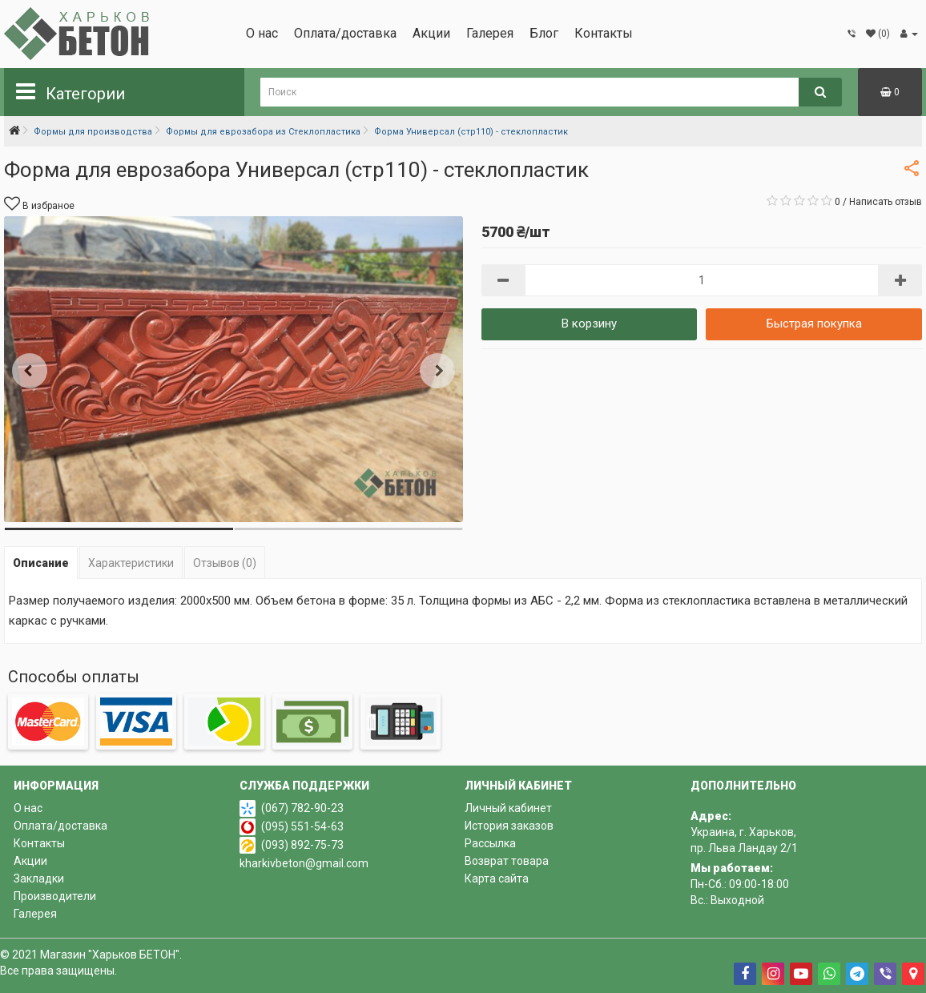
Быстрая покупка (814, 323)
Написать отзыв (885, 201)
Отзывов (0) (224, 563)
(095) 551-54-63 (302, 826)
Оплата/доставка (345, 33)
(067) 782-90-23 (302, 808)
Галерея (489, 33)
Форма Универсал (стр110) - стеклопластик (471, 132)
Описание (41, 563)
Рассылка (490, 843)
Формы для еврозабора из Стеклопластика (263, 132)
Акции (431, 33)
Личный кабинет (508, 808)
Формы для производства (93, 132)
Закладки (39, 878)
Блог (543, 33)
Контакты (603, 33)
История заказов (509, 825)
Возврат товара (507, 860)
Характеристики (131, 563)
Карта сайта (497, 878)
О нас (262, 33)
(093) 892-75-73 (302, 844)
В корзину (589, 323)
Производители (55, 896)
